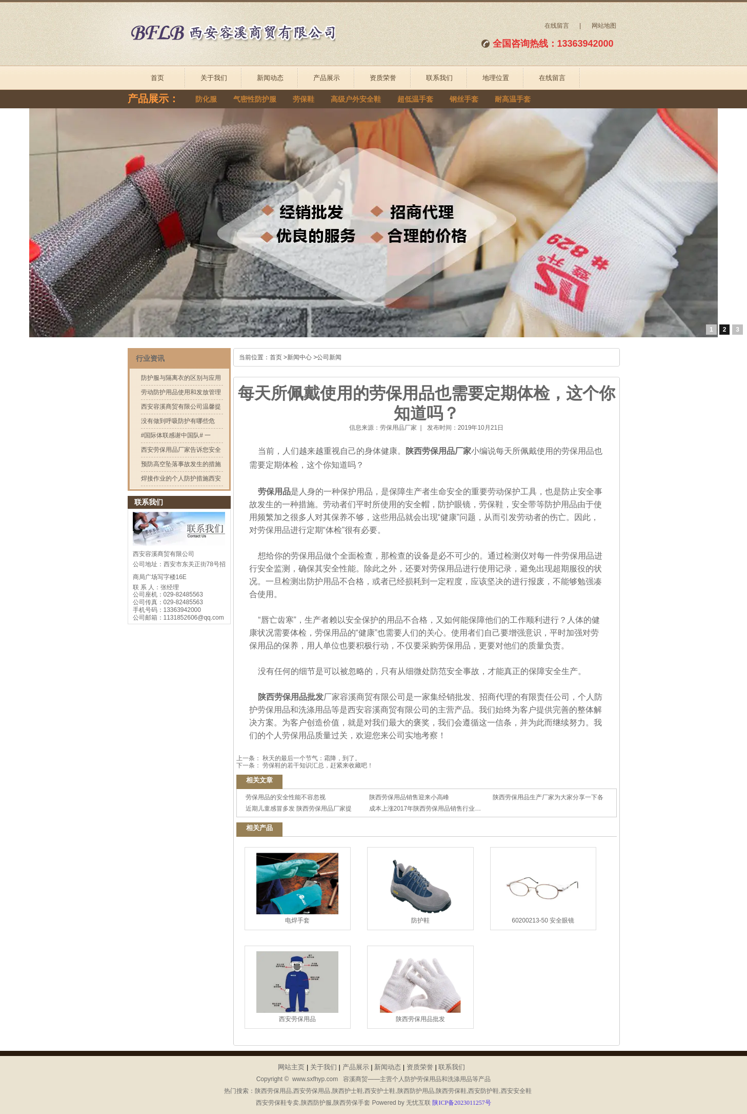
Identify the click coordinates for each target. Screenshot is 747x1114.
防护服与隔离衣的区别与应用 (181, 377)
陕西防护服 (316, 1102)
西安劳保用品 (297, 987)
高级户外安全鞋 (356, 99)
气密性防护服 (254, 99)
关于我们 (213, 78)
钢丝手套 (464, 99)
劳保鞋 (303, 99)
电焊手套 (297, 888)
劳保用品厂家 (398, 427)
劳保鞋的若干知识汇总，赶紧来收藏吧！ (317, 765)
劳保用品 (273, 491)
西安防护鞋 (483, 1090)
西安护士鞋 (380, 1090)
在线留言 (556, 25)
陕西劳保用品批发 (290, 697)
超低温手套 (415, 99)
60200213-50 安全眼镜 (543, 888)
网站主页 (291, 1067)
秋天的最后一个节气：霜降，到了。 (311, 758)
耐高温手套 (513, 99)
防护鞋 (420, 888)
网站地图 (604, 25)
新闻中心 (299, 357)
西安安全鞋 (516, 1090)
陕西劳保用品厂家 (438, 451)
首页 (157, 78)
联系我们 (439, 78)
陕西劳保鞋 (451, 1090)
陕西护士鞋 (347, 1090)
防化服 (206, 99)
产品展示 (326, 78)
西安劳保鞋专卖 (277, 1102)
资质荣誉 (383, 78)
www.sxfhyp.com (315, 1079)
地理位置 (495, 78)
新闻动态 (270, 78)
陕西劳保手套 (351, 1102)
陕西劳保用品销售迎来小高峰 (409, 797)
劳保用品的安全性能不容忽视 (286, 797)
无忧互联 (418, 1102)
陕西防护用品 (415, 1090)
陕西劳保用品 (273, 1090)
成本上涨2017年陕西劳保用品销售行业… (425, 808)
